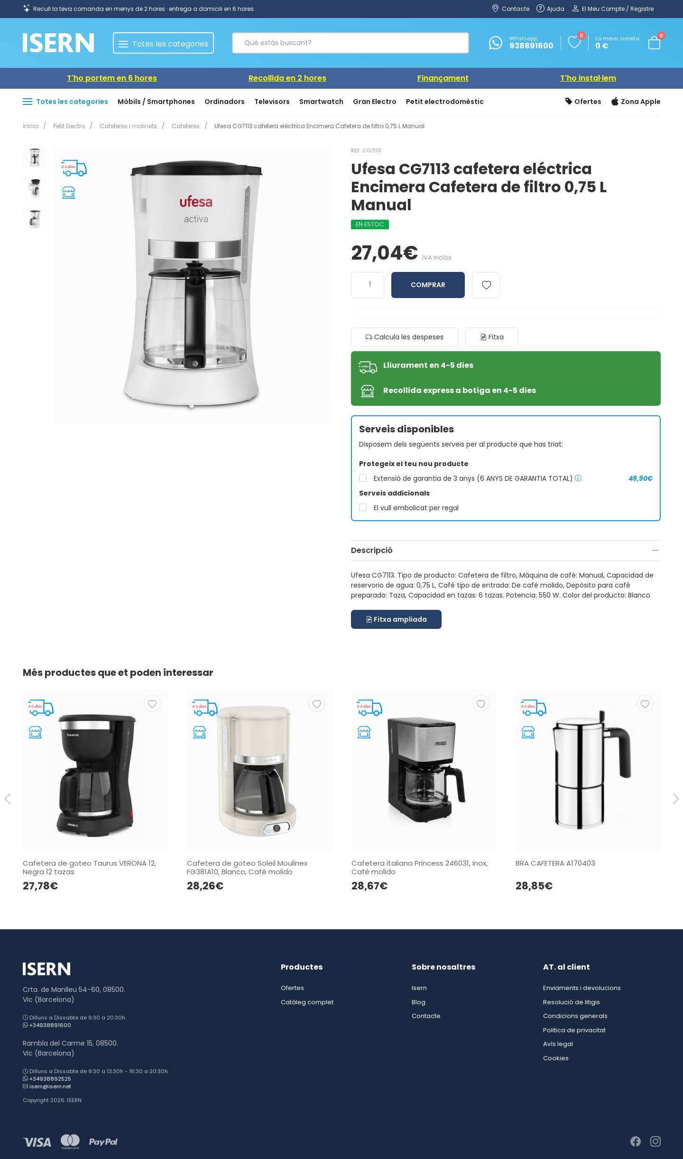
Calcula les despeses (404, 337)
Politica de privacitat (574, 1030)
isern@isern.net (50, 1086)
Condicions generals (575, 1015)
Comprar (428, 285)
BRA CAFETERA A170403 (555, 863)
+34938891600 (50, 1025)
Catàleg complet (307, 1002)
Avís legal (558, 1043)
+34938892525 (50, 1079)
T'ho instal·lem (588, 78)
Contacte (426, 1015)
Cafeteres (180, 126)
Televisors (272, 101)
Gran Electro (375, 101)
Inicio (30, 126)
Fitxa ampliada (396, 619)
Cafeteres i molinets (124, 126)
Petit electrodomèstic (445, 101)
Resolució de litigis (571, 1002)
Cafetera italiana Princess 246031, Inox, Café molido (419, 867)
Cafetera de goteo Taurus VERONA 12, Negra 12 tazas (89, 867)
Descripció (372, 550)
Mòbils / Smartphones (156, 101)
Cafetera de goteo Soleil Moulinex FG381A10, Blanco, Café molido (247, 867)
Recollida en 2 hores (287, 78)
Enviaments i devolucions (582, 987)
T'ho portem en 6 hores (112, 78)
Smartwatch (321, 101)
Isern (419, 987)
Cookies (556, 1058)
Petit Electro (67, 126)
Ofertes (583, 102)
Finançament (443, 78)
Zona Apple (636, 102)
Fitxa (492, 337)
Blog (418, 1002)
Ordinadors (224, 101)
